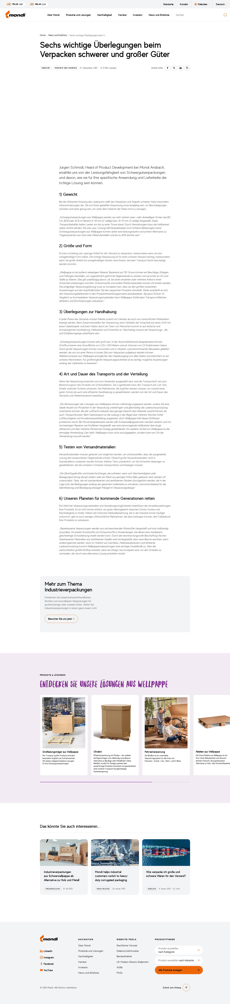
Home (43, 35)
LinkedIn (46, 951)
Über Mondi (53, 14)
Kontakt (184, 4)
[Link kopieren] (187, 68)
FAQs (120, 972)
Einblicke (46, 68)
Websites (202, 4)
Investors (137, 14)
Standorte (168, 4)
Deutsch (221, 4)
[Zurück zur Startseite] (15, 14)
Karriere (122, 14)
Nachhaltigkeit (104, 14)
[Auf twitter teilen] (174, 68)
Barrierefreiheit (124, 956)
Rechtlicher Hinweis (127, 945)
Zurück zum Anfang (176, 987)
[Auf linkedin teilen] (181, 68)
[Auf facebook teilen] (167, 68)
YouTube (46, 970)
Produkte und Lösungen (78, 14)
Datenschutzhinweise (128, 950)
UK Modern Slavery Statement (132, 961)
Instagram (47, 957)
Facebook (47, 963)
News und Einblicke (159, 14)
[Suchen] (225, 15)
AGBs (120, 967)
